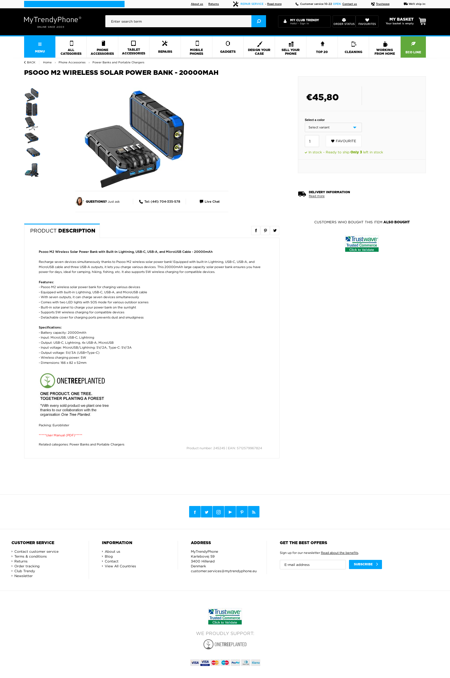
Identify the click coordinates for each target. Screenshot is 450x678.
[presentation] (185, 21)
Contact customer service (36, 551)
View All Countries (120, 566)
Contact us (349, 4)
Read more (274, 4)
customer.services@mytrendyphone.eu (224, 571)
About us (197, 4)
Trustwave (380, 4)
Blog (109, 556)
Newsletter (23, 576)
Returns (213, 4)
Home (47, 62)
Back (31, 62)
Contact (112, 561)
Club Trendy (24, 571)
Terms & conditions (30, 556)
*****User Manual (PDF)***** (60, 435)
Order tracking (27, 566)
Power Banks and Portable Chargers (96, 444)
